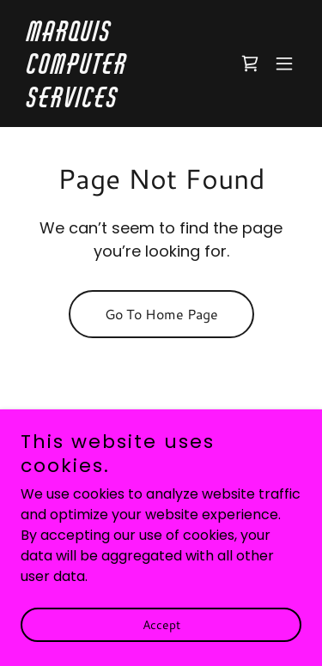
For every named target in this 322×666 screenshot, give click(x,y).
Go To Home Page (161, 314)
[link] (118, 102)
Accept (161, 636)
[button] (284, 63)
